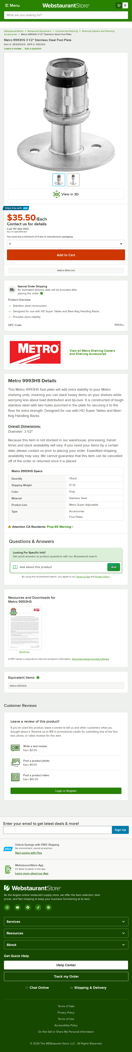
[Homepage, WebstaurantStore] (66, 5)
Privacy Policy (102, 576)
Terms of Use (83, 576)
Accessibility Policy (66, 1025)
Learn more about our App (31, 873)
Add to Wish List (66, 270)
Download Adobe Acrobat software (90, 659)
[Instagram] (7, 907)
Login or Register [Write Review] (66, 790)
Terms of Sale (66, 1006)
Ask (113, 567)
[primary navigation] (12, 5)
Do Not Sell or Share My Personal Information (66, 1031)
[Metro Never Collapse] (24, 630)
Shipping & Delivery (88, 988)
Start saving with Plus (28, 852)
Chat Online (37, 988)
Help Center (66, 965)
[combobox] (66, 15)
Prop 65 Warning (59, 527)
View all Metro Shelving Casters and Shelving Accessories (92, 352)
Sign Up (120, 830)
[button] (58, 179)
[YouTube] (17, 907)
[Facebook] (28, 907)
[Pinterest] (48, 907)
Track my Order (66, 976)
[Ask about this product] (66, 567)
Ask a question (33, 48)
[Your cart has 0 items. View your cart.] (122, 5)
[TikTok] (38, 907)
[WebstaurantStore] (53, 888)
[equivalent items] (38, 677)
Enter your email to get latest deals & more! (41, 823)
